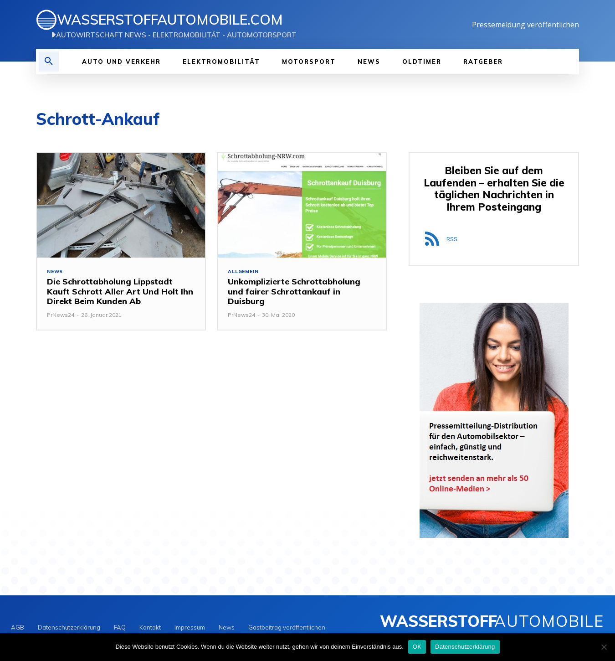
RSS (451, 240)
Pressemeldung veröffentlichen (525, 25)
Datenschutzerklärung (465, 646)
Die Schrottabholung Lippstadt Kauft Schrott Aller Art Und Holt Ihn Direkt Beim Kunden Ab (120, 292)
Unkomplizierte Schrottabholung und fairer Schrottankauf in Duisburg (294, 292)
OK (417, 646)
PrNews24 (60, 315)
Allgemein (244, 271)
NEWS (55, 271)
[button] (49, 62)
